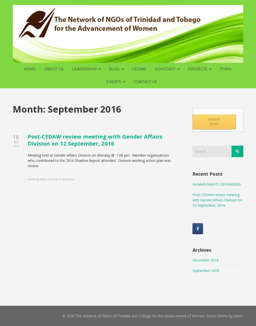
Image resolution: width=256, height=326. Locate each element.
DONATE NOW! (214, 121)
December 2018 (205, 260)
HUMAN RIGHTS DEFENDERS (216, 184)
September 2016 (205, 270)
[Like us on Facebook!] (197, 228)
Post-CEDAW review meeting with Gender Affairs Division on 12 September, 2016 (95, 140)
